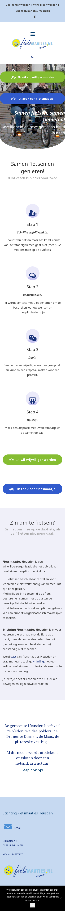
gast (13, 657)
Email (12, 827)
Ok (32, 905)
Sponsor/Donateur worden (33, 10)
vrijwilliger (39, 661)
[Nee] (60, 898)
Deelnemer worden (18, 4)
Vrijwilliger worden (45, 4)
